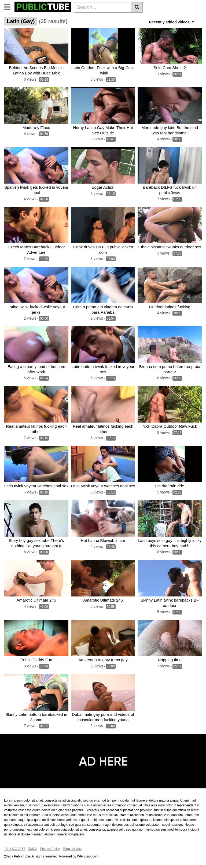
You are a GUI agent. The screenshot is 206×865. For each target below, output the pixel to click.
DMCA (32, 847)
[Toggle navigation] (9, 6)
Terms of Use (72, 847)
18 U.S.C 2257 (14, 847)
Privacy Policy (50, 847)
